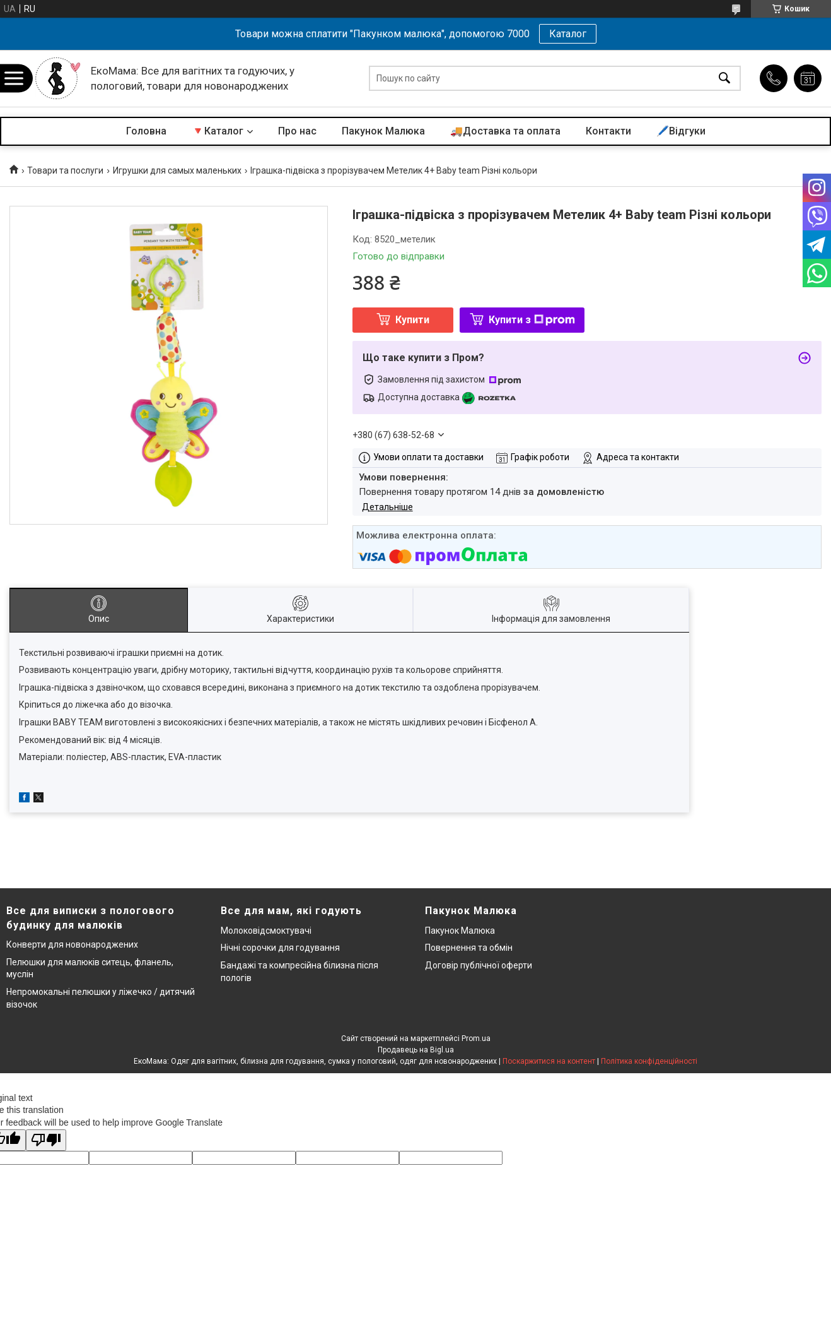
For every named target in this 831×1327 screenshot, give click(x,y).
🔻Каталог (217, 131)
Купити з (532, 320)
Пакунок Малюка (383, 131)
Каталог (567, 34)
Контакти (608, 131)
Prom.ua (476, 1038)
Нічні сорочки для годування (280, 948)
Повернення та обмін (469, 948)
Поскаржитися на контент (549, 1061)
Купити (412, 320)
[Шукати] (724, 78)
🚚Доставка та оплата (505, 131)
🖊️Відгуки (681, 131)
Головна (146, 131)
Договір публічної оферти (478, 965)
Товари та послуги (65, 170)
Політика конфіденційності (649, 1061)
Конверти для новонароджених (72, 944)
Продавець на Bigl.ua (416, 1049)
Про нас (297, 131)
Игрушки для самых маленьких (177, 170)
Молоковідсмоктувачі (266, 930)
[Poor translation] (46, 1140)
